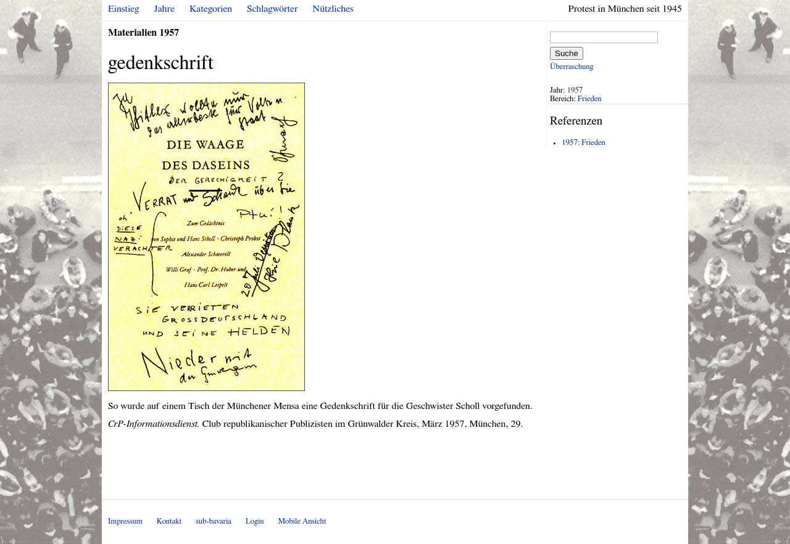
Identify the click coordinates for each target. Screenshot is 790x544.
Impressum (125, 521)
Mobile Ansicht (302, 521)
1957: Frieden (583, 143)
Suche (566, 53)
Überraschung (571, 67)
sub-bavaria (213, 521)
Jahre (164, 9)
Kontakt (169, 521)
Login (255, 521)
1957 (575, 90)
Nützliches (333, 9)
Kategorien (210, 9)
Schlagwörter (272, 9)
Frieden (590, 99)
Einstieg (123, 9)
